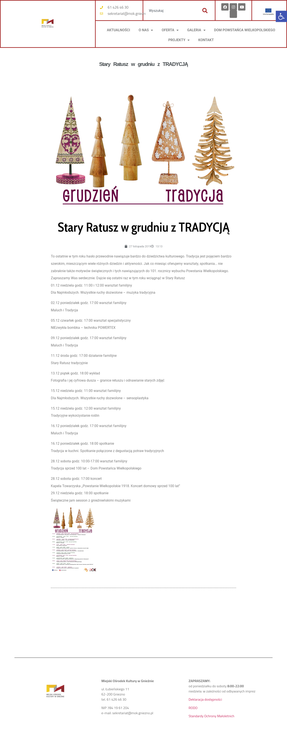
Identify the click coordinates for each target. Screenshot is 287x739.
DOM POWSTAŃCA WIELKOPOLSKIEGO (244, 30)
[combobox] (170, 10)
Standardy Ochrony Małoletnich (211, 716)
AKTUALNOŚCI (118, 30)
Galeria (196, 30)
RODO (193, 708)
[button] (281, 16)
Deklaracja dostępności (205, 699)
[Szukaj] (205, 10)
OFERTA (170, 30)
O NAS (146, 30)
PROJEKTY (179, 40)
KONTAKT (206, 40)
